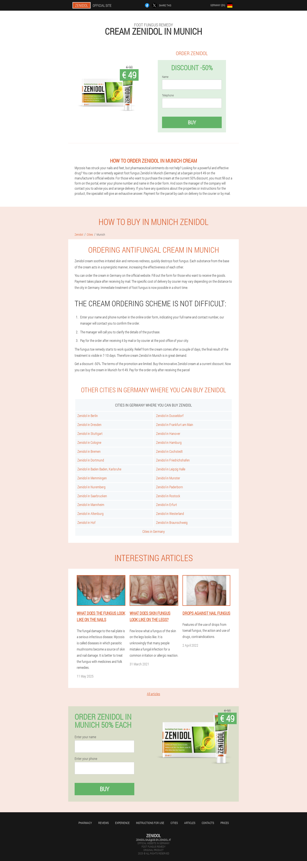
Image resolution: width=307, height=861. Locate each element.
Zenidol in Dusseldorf (170, 415)
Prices (224, 823)
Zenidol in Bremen (89, 451)
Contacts (208, 823)
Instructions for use (150, 823)
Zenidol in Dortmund (90, 460)
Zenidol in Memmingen (92, 478)
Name (165, 76)
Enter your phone (86, 758)
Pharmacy (85, 823)
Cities (174, 823)
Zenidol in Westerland (170, 513)
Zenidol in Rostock (168, 496)
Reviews (103, 823)
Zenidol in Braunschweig (172, 522)
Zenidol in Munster (168, 478)
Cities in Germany (153, 531)
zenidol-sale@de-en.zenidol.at (153, 839)
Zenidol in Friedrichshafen (173, 460)
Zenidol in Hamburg (169, 442)
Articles (189, 823)
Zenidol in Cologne (89, 442)
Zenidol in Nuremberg (91, 487)
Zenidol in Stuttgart (90, 433)
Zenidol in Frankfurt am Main (174, 424)
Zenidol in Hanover (168, 433)
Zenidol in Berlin (87, 415)
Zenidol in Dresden (89, 424)
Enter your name (85, 737)
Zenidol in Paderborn (169, 487)
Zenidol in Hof (86, 522)
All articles (153, 694)
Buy (192, 122)
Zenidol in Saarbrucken (92, 496)
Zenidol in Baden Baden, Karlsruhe (99, 469)
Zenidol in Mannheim (90, 504)
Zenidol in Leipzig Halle (170, 469)
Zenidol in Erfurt (166, 504)
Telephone (168, 95)
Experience (122, 823)
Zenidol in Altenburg (90, 513)
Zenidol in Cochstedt (169, 451)
